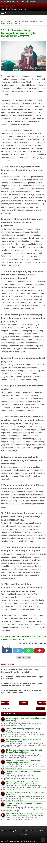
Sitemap (24, 834)
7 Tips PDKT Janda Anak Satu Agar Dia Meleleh (25, 814)
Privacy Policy (25, 831)
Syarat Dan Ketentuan (38, 831)
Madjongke (8, 6)
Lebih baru (5, 703)
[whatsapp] (28, 650)
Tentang (11, 831)
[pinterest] (39, 650)
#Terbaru (26, 657)
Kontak (21, 1)
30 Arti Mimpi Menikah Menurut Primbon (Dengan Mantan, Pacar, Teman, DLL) (22, 783)
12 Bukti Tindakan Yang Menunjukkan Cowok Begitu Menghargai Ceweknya (18, 33)
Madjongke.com (9, 1)
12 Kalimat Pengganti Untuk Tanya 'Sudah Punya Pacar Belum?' (23, 740)
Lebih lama (42, 703)
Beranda (23, 703)
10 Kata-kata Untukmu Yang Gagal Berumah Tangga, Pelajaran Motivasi (24, 751)
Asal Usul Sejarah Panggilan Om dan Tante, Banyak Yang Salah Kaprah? (24, 762)
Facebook (32, 1)
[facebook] (7, 650)
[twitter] (18, 650)
